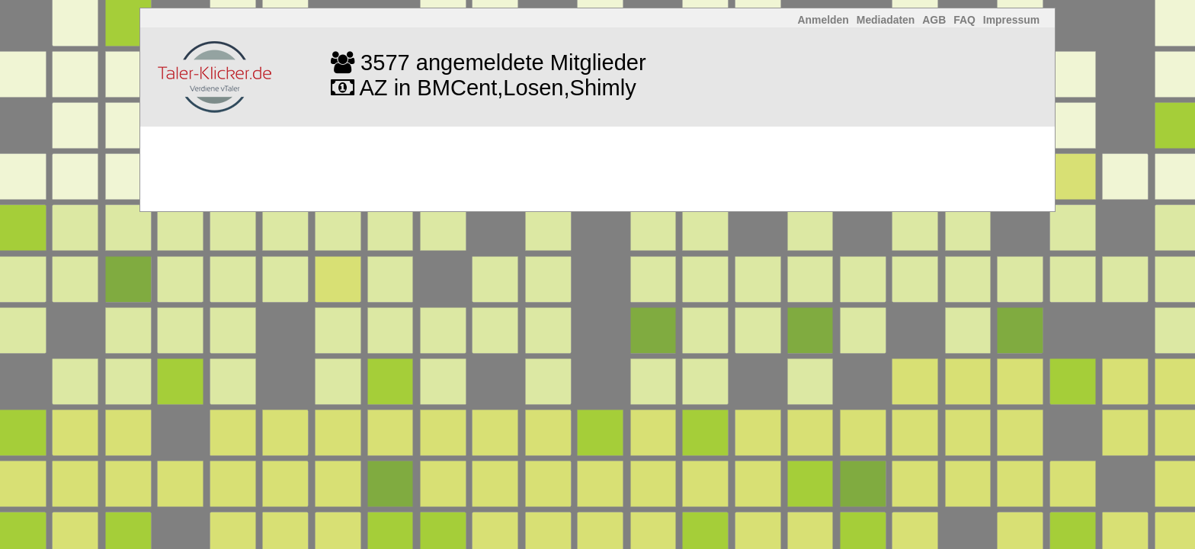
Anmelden (823, 20)
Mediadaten (886, 20)
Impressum (1011, 20)
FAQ (964, 20)
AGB (934, 20)
